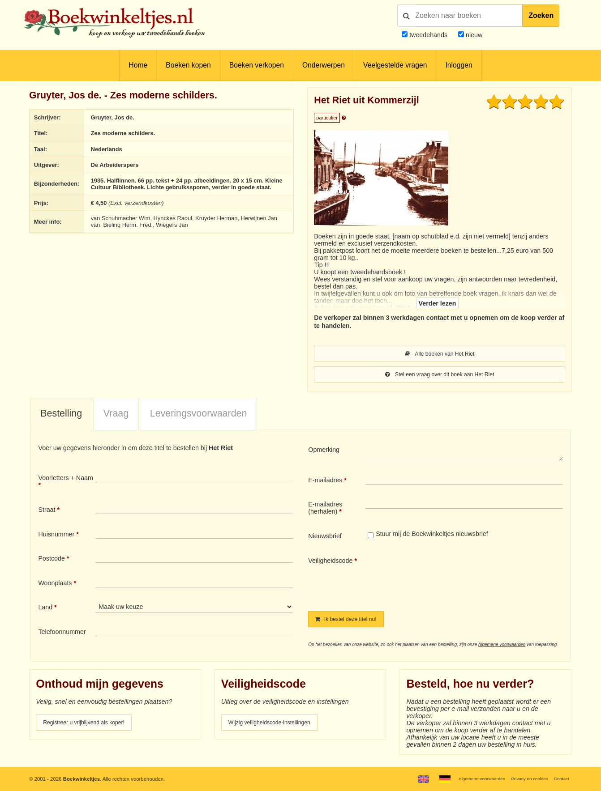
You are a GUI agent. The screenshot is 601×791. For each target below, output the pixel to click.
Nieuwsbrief (325, 537)
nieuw (473, 34)
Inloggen (458, 65)
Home (138, 65)
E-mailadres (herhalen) (325, 509)
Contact (560, 778)
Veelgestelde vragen (395, 65)
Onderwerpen (323, 65)
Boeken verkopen (256, 65)
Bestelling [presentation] (61, 415)
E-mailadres (325, 481)
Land (45, 608)
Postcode (51, 560)
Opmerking (323, 451)
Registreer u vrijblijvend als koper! (91, 725)
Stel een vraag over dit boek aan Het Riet (439, 375)
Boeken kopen (188, 65)
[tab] (61, 416)
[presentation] (440, 578)
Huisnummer (56, 536)
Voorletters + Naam (65, 479)
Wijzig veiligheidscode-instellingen (276, 725)
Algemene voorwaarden (502, 647)
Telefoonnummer (62, 633)
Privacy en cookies (524, 778)
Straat (46, 511)
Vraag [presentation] (116, 415)
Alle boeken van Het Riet (440, 354)
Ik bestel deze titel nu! (351, 621)
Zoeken (541, 15)
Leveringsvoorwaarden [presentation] (198, 415)
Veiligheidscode (330, 562)
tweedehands (428, 34)
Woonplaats (55, 584)
